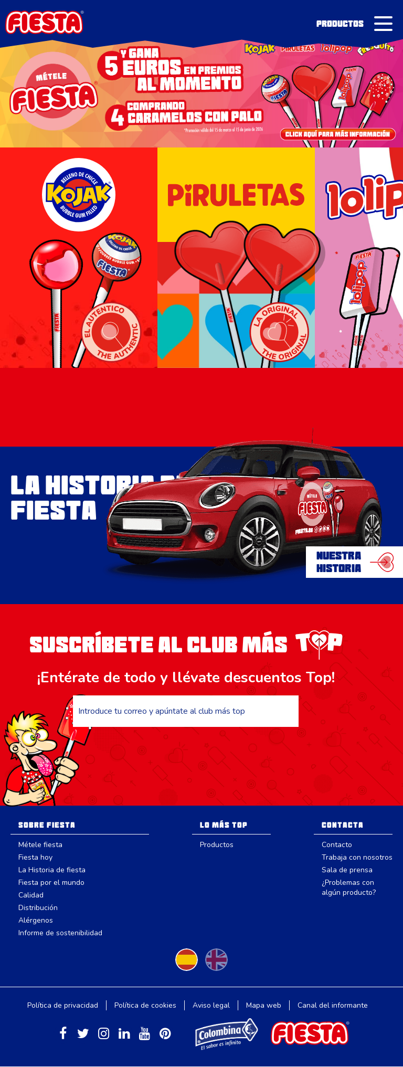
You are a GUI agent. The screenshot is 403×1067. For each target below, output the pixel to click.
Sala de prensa (347, 870)
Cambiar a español (186, 959)
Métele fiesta (40, 845)
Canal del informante (333, 1005)
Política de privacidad (62, 1005)
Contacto (337, 845)
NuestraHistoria (338, 562)
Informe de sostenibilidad (60, 933)
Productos (340, 23)
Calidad (31, 895)
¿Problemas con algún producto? (349, 887)
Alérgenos (35, 920)
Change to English (216, 959)
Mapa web (263, 1005)
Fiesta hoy (35, 857)
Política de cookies (145, 1005)
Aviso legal (211, 1005)
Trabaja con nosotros (357, 857)
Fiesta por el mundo (51, 883)
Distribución (38, 908)
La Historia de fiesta (52, 870)
